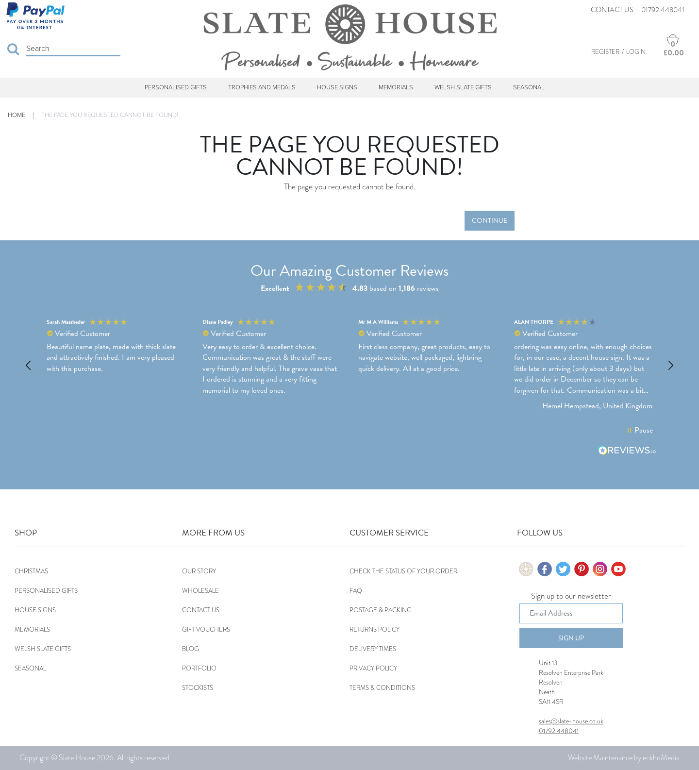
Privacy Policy (373, 668)
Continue (489, 221)
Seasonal (529, 87)
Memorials (396, 87)
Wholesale (200, 590)
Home (16, 115)
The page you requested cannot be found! (109, 115)
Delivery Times (373, 648)
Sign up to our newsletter (571, 596)
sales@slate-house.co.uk (571, 721)
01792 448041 (662, 9)
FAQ (356, 590)
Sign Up (571, 638)
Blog (190, 648)
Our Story (199, 571)
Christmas (31, 571)
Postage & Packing (381, 610)
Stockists (197, 687)
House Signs (337, 87)
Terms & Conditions (382, 687)
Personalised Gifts (176, 87)
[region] (349, 365)
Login (636, 51)
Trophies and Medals (262, 87)
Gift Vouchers (206, 629)
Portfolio (199, 668)
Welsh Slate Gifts (463, 87)
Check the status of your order (403, 571)
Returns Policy (374, 629)
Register (605, 51)
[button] (28, 365)
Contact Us (612, 9)
